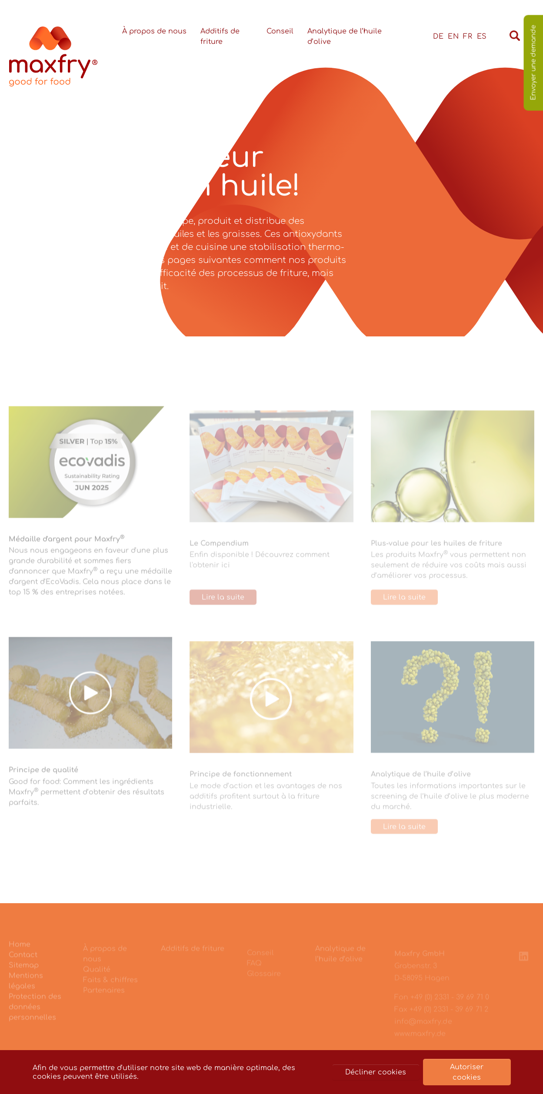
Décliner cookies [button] (375, 1072)
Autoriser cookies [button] (466, 1072)
